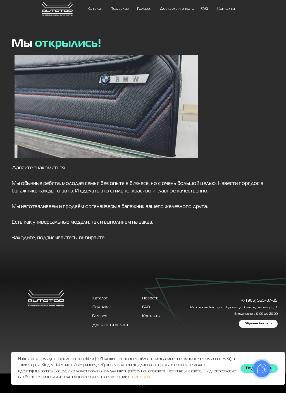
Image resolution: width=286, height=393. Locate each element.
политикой (140, 377)
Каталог (95, 8)
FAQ (204, 8)
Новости (150, 298)
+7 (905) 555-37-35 (259, 300)
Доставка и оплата (177, 8)
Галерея (99, 316)
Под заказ (119, 8)
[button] (258, 324)
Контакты (226, 8)
